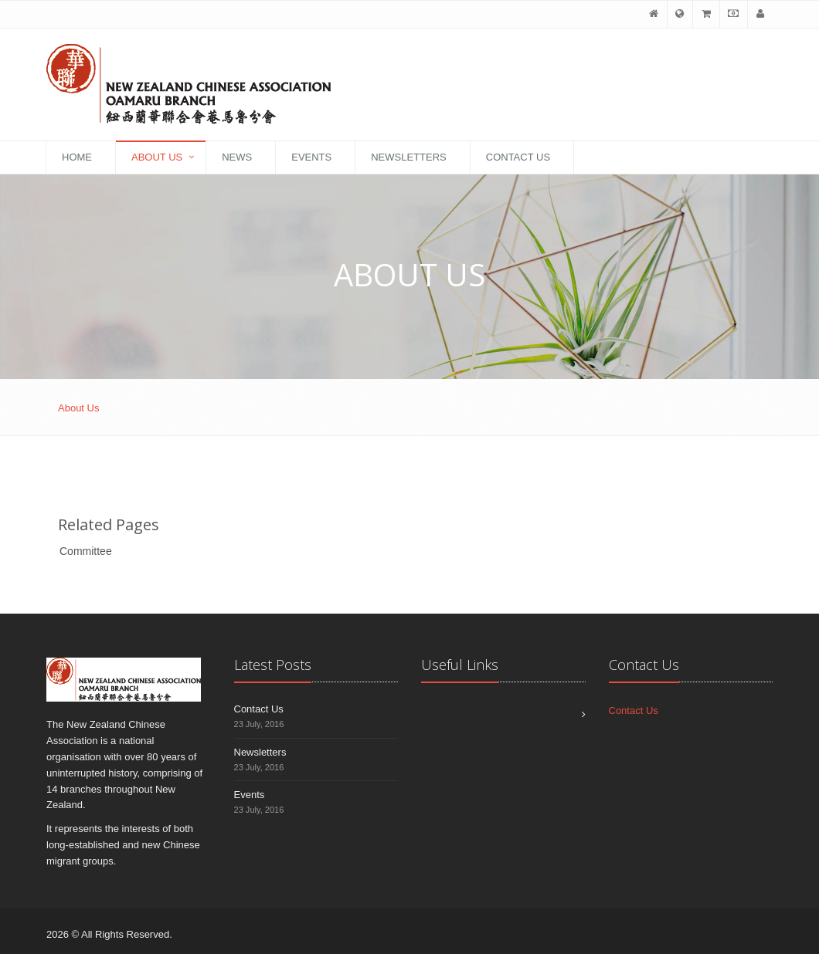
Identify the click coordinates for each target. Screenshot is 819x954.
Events (311, 157)
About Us (156, 157)
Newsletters (409, 157)
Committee (85, 551)
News (237, 157)
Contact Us (518, 157)
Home (77, 157)
